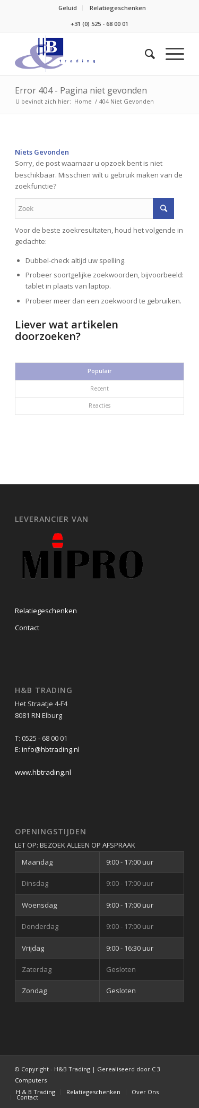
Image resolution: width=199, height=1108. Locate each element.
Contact (27, 627)
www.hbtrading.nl (43, 772)
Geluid (67, 8)
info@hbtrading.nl (51, 749)
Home (83, 101)
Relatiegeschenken (118, 8)
